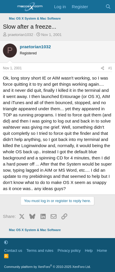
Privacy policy (69, 250)
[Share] (102, 68)
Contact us (13, 250)
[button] (6, 242)
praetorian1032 (20, 34)
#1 (110, 68)
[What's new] (96, 6)
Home (102, 250)
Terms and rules (39, 250)
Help (89, 250)
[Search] (108, 6)
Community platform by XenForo (47, 266)
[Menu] (8, 7)
